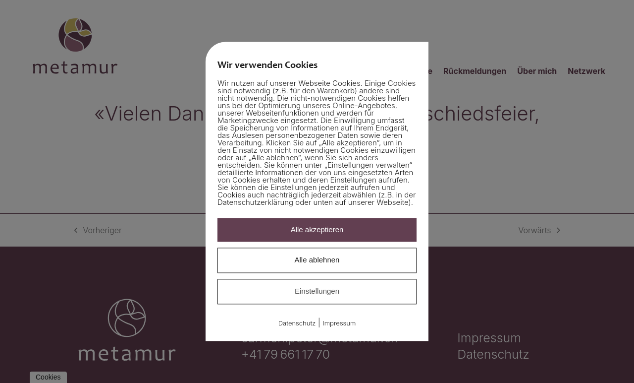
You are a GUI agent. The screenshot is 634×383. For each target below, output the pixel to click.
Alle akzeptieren (317, 229)
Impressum (339, 323)
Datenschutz (297, 323)
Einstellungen (317, 291)
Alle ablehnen (317, 260)
